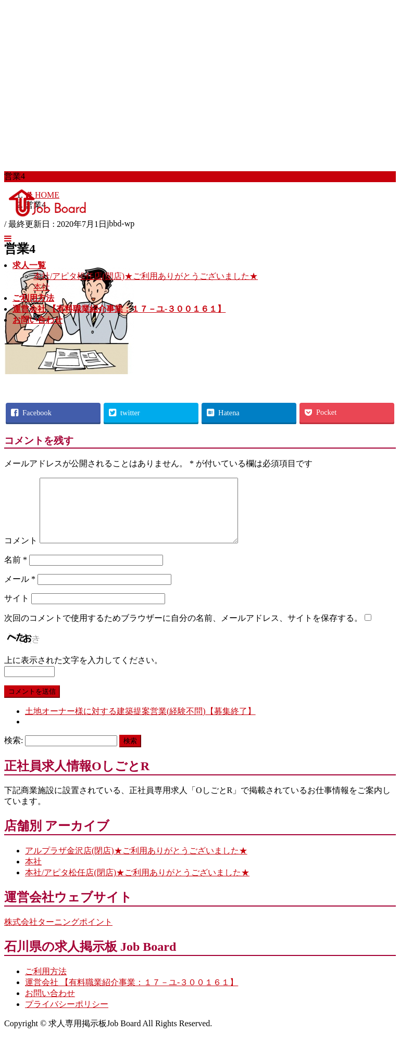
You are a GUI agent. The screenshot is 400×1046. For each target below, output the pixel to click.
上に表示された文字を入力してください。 (83, 672)
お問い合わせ (50, 1005)
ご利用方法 (46, 983)
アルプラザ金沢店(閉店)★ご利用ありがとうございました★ (136, 863)
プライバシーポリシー (66, 1016)
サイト (16, 610)
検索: (13, 752)
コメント (21, 552)
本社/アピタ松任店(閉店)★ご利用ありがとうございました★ (145, 276)
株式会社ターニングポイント (58, 934)
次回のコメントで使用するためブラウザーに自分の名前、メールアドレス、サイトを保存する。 (183, 630)
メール (19, 591)
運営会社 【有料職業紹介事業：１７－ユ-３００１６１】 (131, 994)
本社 (41, 287)
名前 (15, 572)
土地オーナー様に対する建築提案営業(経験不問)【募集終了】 (140, 723)
